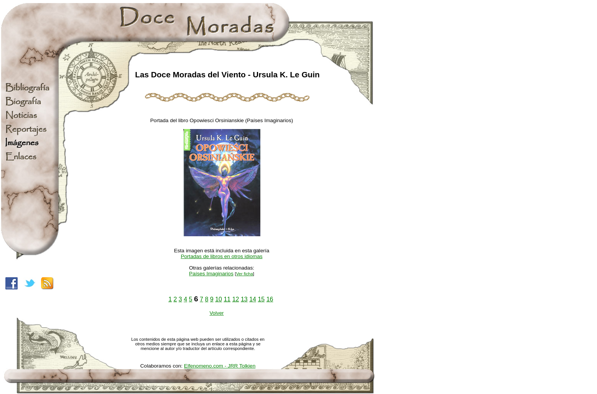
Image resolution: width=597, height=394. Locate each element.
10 (218, 299)
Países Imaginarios (211, 273)
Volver (216, 313)
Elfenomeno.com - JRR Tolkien (219, 366)
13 (244, 299)
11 (227, 299)
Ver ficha (244, 273)
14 (252, 299)
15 (261, 299)
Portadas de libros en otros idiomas (221, 256)
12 (235, 299)
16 (269, 299)
